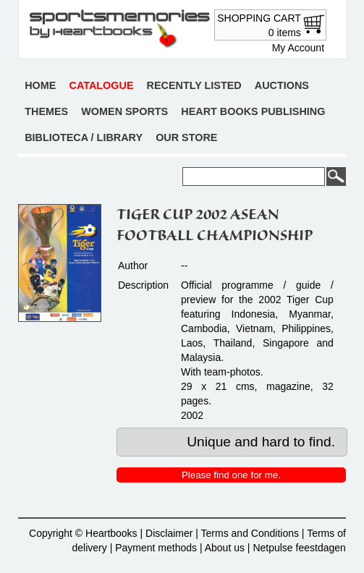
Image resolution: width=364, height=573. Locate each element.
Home (40, 85)
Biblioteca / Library (84, 137)
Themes (46, 111)
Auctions (282, 85)
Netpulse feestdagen (299, 547)
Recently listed (194, 85)
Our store (186, 137)
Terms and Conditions (250, 533)
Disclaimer (168, 533)
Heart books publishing (253, 111)
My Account (298, 48)
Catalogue (101, 85)
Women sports (124, 111)
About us (225, 547)
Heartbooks (111, 533)
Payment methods (156, 547)
